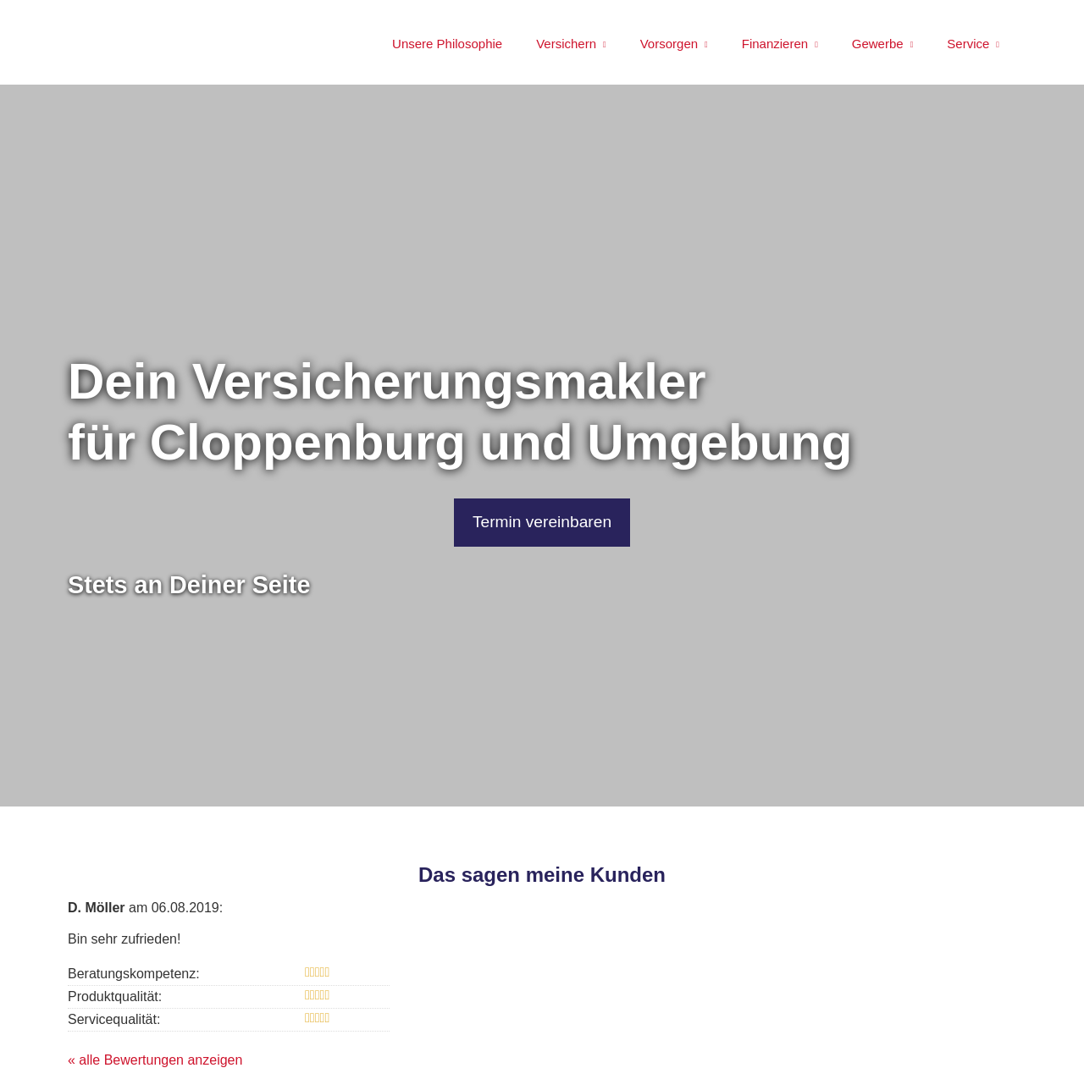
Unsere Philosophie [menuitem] (447, 43)
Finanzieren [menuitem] (775, 43)
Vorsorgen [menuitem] (669, 43)
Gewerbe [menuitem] (878, 43)
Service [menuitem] (968, 43)
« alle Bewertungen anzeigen (155, 1060)
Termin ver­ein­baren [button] (542, 522)
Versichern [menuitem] (566, 43)
